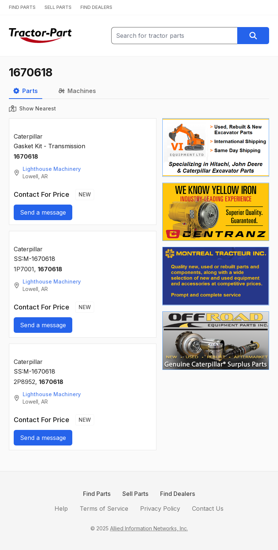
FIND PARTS (22, 7)
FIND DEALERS (96, 7)
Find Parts (96, 493)
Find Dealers (177, 493)
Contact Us (208, 508)
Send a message (43, 212)
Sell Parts (135, 493)
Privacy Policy (160, 508)
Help (61, 508)
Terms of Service (104, 508)
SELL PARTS (58, 7)
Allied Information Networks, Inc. (149, 528)
